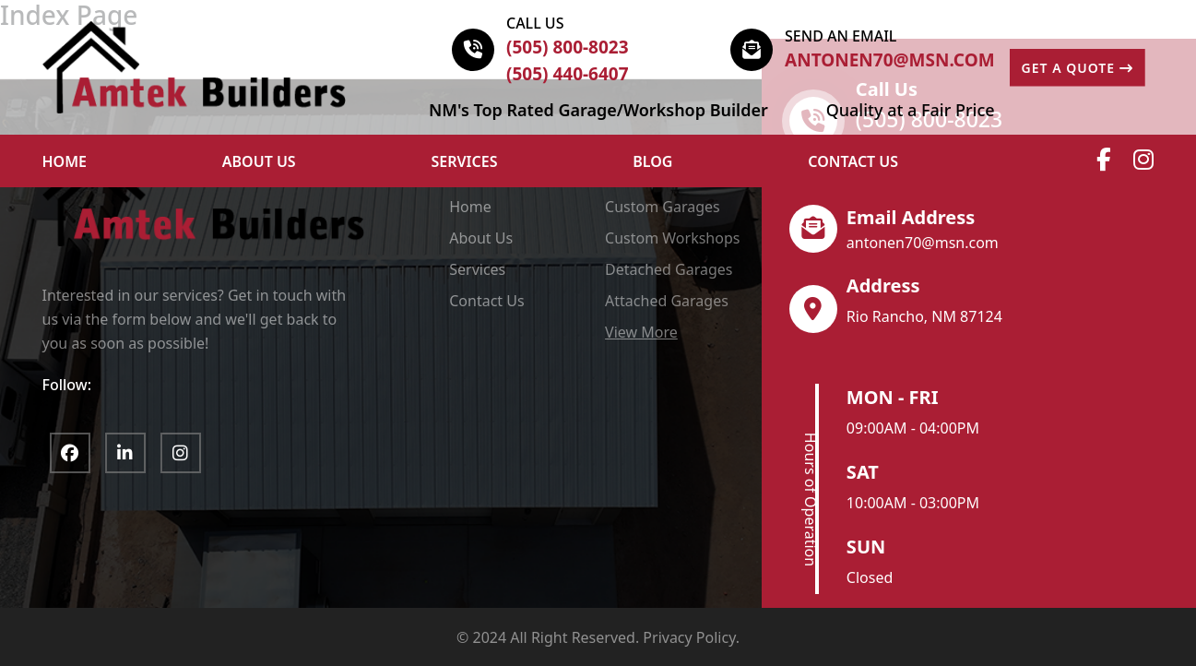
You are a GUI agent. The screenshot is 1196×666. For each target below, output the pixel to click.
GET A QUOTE (1077, 68)
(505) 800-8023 (567, 47)
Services (465, 161)
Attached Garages (666, 301)
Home (470, 206)
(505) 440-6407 (567, 74)
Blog (652, 161)
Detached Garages (668, 269)
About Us (481, 238)
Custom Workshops (672, 238)
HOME (64, 161)
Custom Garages (662, 206)
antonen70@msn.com (890, 60)
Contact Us (853, 161)
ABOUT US (259, 161)
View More (641, 332)
